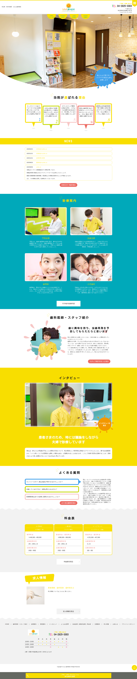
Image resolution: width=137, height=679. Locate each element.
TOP (134, 668)
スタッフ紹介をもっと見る (99, 361)
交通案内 (97, 624)
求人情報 (106, 624)
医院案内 (42, 624)
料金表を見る (68, 561)
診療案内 (33, 624)
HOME (7, 624)
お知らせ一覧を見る (68, 185)
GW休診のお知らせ (41, 149)
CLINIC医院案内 (74, 16)
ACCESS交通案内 (85, 16)
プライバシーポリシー (128, 624)
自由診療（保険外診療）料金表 (82, 624)
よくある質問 (65, 624)
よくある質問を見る (68, 503)
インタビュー (53, 624)
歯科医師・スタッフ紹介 (20, 624)
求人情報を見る (68, 611)
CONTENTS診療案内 (63, 16)
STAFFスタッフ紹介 (51, 16)
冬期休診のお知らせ (41, 153)
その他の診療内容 (68, 303)
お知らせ (38, 167)
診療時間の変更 (40, 158)
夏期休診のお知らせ (41, 162)
